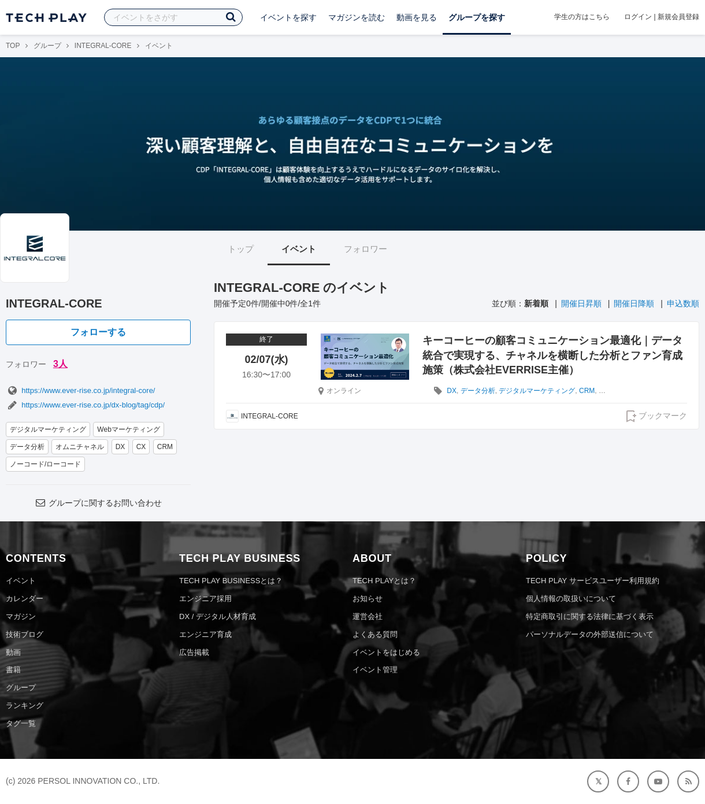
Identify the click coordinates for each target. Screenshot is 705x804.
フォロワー (365, 249)
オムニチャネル (79, 447)
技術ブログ (24, 634)
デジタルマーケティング (48, 429)
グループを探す (476, 17)
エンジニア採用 (205, 598)
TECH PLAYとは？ (384, 580)
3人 (60, 364)
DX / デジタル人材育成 (217, 616)
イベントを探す (288, 17)
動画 (13, 652)
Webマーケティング (128, 429)
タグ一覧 (21, 723)
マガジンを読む (356, 17)
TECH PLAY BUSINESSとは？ (231, 580)
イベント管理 (375, 669)
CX (141, 447)
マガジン (21, 616)
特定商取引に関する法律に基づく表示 (590, 616)
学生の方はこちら (582, 17)
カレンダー (24, 598)
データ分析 (27, 447)
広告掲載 (194, 652)
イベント (298, 249)
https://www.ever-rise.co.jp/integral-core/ (80, 390)
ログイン (638, 17)
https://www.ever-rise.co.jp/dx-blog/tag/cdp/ (85, 405)
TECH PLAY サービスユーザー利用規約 (592, 580)
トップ (241, 249)
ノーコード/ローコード (45, 464)
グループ (47, 46)
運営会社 (367, 616)
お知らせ (367, 598)
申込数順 (683, 303)
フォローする (98, 332)
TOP (13, 46)
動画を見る (416, 17)
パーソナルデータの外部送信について (590, 634)
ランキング (24, 705)
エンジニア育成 (205, 634)
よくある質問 (375, 634)
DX (120, 447)
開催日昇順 (581, 303)
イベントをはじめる (386, 652)
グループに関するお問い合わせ (98, 502)
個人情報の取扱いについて (571, 598)
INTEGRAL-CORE (103, 46)
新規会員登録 (678, 17)
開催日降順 (634, 303)
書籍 (13, 669)
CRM (165, 447)
